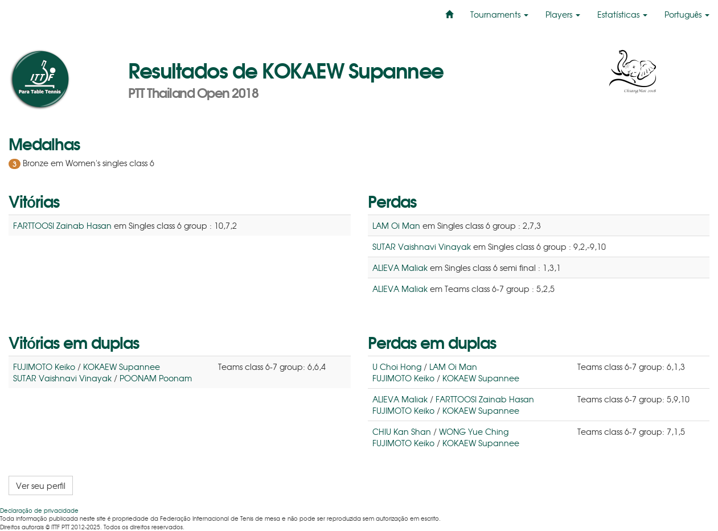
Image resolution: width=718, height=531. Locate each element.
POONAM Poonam (156, 378)
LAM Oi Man (396, 225)
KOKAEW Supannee (121, 366)
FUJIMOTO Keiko (44, 366)
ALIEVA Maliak (400, 267)
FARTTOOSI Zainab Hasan (62, 225)
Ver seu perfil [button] (40, 485)
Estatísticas (622, 14)
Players (562, 14)
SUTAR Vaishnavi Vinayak (421, 246)
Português (686, 14)
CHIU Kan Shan (401, 431)
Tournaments (499, 14)
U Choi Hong (396, 366)
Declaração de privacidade (39, 510)
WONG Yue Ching (473, 431)
